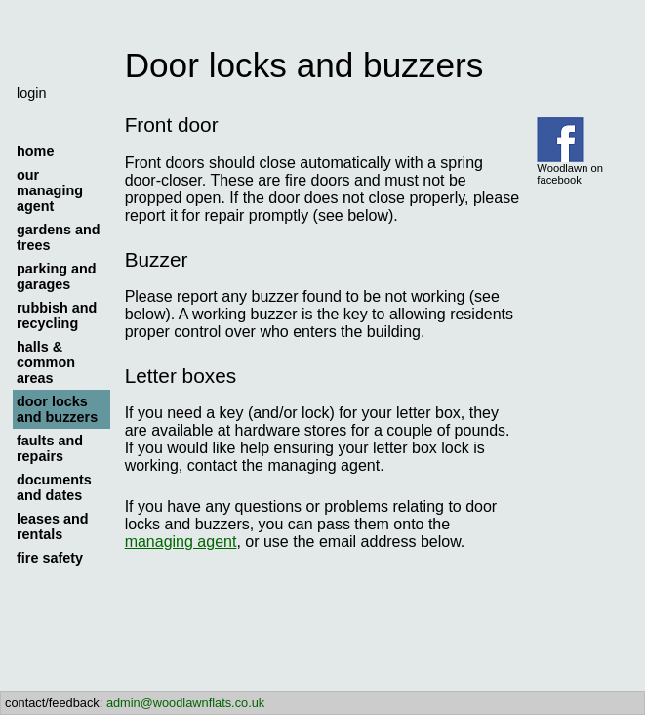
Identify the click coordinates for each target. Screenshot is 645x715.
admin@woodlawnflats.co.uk (185, 702)
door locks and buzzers (57, 409)
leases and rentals (53, 526)
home (35, 151)
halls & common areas (46, 362)
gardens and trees (59, 237)
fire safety (50, 558)
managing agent (181, 541)
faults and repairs (50, 448)
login (31, 93)
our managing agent (50, 190)
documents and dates (54, 487)
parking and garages (57, 276)
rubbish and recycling (57, 315)
